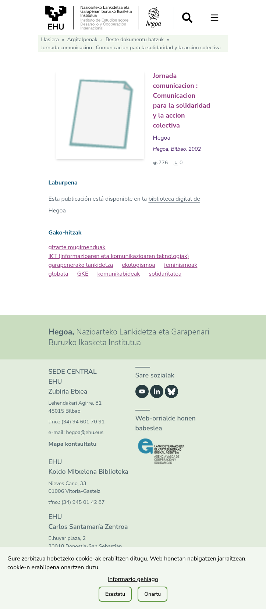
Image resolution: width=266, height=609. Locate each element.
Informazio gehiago (133, 579)
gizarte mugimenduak (77, 247)
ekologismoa (138, 265)
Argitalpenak (82, 39)
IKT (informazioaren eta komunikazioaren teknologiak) (119, 256)
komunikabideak (118, 274)
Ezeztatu (115, 594)
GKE (82, 274)
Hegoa (161, 138)
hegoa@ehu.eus (84, 432)
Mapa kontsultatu (73, 444)
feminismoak (181, 265)
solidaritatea (165, 274)
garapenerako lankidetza (81, 265)
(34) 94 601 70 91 (82, 421)
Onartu (152, 594)
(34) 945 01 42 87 (82, 502)
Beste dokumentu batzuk (135, 39)
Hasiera (50, 39)
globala (58, 274)
